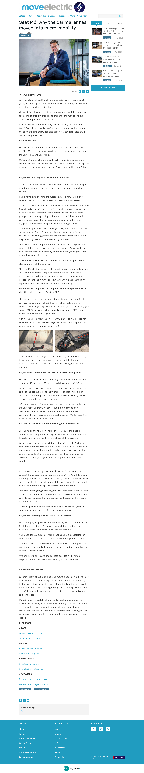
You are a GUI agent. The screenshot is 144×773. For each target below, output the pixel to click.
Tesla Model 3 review (29, 638)
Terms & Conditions (28, 738)
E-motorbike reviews (29, 664)
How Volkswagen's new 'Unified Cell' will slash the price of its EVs (113, 31)
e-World (71, 16)
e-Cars (30, 16)
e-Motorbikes (40, 16)
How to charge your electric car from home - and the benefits (114, 45)
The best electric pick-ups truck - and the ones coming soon (113, 73)
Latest (22, 16)
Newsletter (82, 16)
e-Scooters (61, 16)
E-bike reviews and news (31, 648)
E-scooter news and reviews (33, 679)
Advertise (23, 747)
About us (23, 729)
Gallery (107, 66)
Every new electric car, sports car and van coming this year (113, 59)
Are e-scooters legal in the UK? (34, 684)
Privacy (22, 734)
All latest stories (108, 88)
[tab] (96, 23)
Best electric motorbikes (31, 669)
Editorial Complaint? (28, 752)
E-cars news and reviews (31, 633)
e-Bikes (51, 16)
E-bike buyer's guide (29, 653)
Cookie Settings (26, 757)
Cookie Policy (25, 743)
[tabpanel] (108, 58)
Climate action (41, 689)
